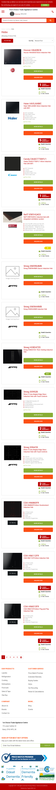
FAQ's (30, 684)
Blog (29, 706)
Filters (7, 41)
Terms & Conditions (42, 785)
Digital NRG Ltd (31, 788)
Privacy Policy (32, 785)
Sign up (47, 745)
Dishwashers (6, 684)
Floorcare (5, 688)
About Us (5, 706)
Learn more (35, 5)
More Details (38, 71)
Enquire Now (38, 77)
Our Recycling (33, 688)
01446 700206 (45, 93)
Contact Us (5, 713)
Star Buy (5, 695)
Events (30, 709)
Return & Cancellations (36, 692)
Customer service (35, 669)
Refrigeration (6, 677)
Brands (4, 709)
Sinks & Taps (6, 691)
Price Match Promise (35, 673)
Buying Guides (33, 680)
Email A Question (46, 88)
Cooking (8, 29)
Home (3, 29)
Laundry (4, 673)
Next (21, 657)
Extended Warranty (34, 677)
